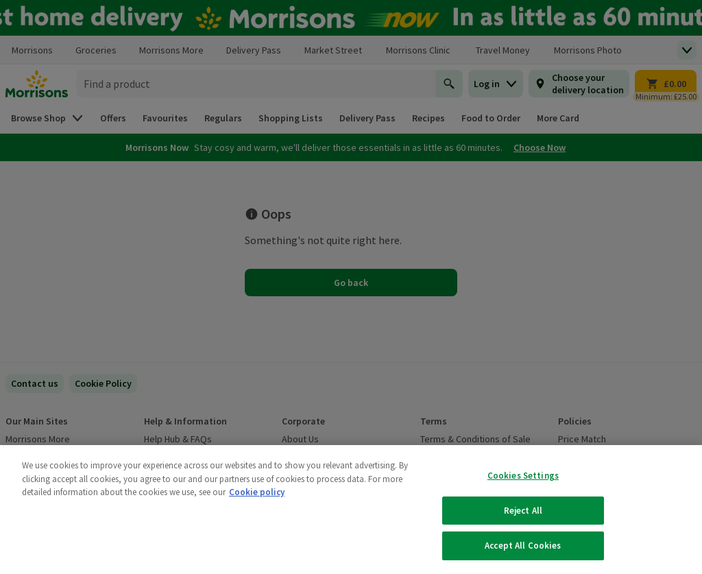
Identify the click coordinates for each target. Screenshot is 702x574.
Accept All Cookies (523, 545)
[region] (351, 509)
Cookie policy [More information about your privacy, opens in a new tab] (257, 492)
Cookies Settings (523, 475)
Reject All (523, 510)
